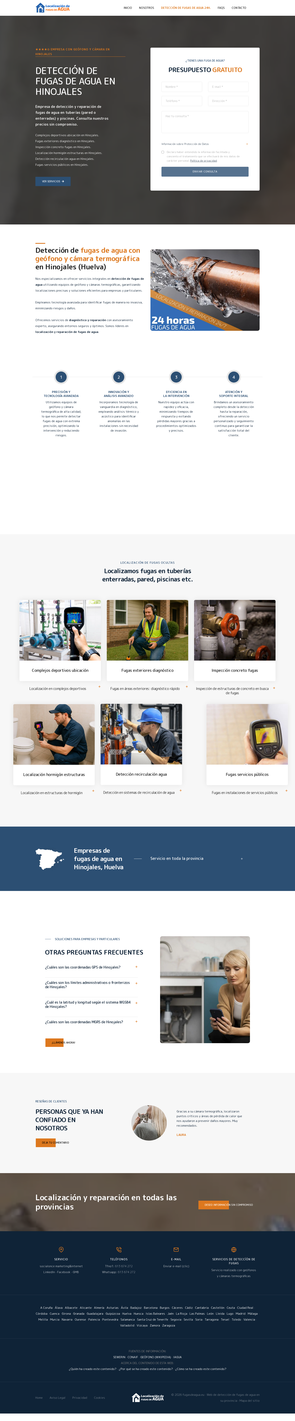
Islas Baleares (155, 1321)
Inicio (128, 8)
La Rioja (181, 1321)
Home (39, 1405)
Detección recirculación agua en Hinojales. (64, 159)
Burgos (165, 1315)
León (210, 1321)
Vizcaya (142, 1333)
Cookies (99, 1405)
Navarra (67, 1327)
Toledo (236, 1327)
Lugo (230, 1321)
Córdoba (41, 1321)
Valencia (249, 1327)
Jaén (170, 1321)
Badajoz (136, 1315)
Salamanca (128, 1327)
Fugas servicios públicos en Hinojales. (61, 165)
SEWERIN (119, 1365)
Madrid (240, 1321)
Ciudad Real (245, 1315)
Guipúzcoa (113, 1321)
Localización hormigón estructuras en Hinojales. (68, 153)
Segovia (176, 1327)
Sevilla (188, 1327)
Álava (59, 1315)
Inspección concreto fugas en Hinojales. (63, 147)
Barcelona (151, 1315)
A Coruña (46, 1315)
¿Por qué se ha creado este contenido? (146, 1376)
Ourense (80, 1327)
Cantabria (202, 1315)
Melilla (43, 1327)
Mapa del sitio (250, 1408)
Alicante (86, 1315)
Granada (78, 1321)
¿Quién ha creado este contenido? (92, 1376)
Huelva (126, 1321)
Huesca (138, 1321)
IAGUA (177, 1365)
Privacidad (79, 1405)
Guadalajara (95, 1321)
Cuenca (54, 1321)
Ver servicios (53, 181)
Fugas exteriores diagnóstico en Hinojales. (65, 141)
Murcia (54, 1327)
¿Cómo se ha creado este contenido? (200, 1376)
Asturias (113, 1315)
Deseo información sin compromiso (225, 1212)
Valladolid (127, 1333)
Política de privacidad (203, 160)
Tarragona (211, 1327)
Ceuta (231, 1315)
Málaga (253, 1321)
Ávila (124, 1315)
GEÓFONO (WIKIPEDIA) (155, 1365)
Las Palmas (197, 1321)
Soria (198, 1327)
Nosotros (146, 8)
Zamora (155, 1333)
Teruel (225, 1327)
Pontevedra (110, 1327)
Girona (66, 1321)
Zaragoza (168, 1333)
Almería (99, 1315)
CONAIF (133, 1365)
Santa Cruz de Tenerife (152, 1327)
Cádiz (189, 1315)
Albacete (71, 1315)
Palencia (94, 1327)
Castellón (217, 1315)
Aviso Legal (57, 1405)
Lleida (220, 1321)
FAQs (221, 8)
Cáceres (177, 1315)
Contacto (239, 8)
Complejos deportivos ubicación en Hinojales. (67, 135)
